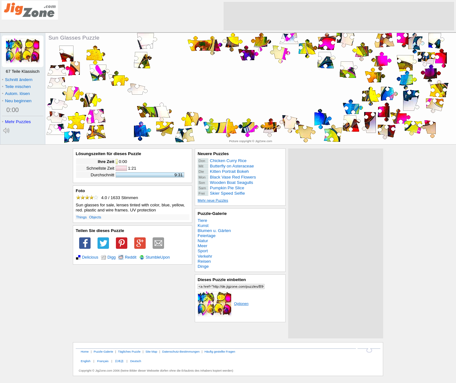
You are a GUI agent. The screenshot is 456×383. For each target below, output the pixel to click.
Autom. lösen (16, 93)
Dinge (203, 266)
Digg (111, 257)
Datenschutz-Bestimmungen (181, 351)
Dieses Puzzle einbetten (222, 279)
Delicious (90, 257)
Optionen (223, 303)
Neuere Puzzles (213, 153)
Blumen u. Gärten (214, 230)
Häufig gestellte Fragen (220, 351)
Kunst (203, 225)
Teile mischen (16, 86)
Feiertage (207, 235)
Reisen (204, 261)
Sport (203, 250)
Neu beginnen (16, 100)
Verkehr (205, 256)
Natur (203, 240)
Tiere (202, 220)
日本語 (119, 361)
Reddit (130, 257)
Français (103, 361)
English (86, 361)
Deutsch (135, 361)
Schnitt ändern (17, 79)
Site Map (151, 351)
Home (85, 351)
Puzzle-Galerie (212, 213)
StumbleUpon (158, 257)
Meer (202, 245)
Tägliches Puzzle (129, 351)
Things (81, 217)
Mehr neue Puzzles (213, 200)
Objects (95, 217)
